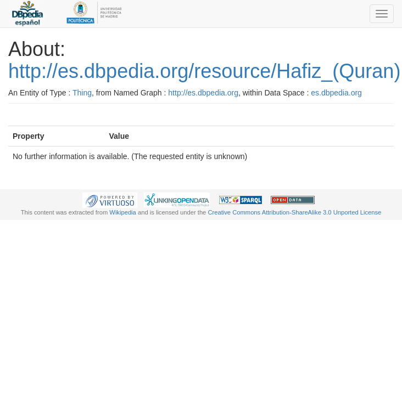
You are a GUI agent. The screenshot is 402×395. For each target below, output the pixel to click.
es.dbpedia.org (336, 92)
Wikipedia (122, 212)
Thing (82, 92)
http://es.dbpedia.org (203, 92)
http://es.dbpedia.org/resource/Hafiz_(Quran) (204, 71)
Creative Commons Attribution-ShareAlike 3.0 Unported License (294, 212)
